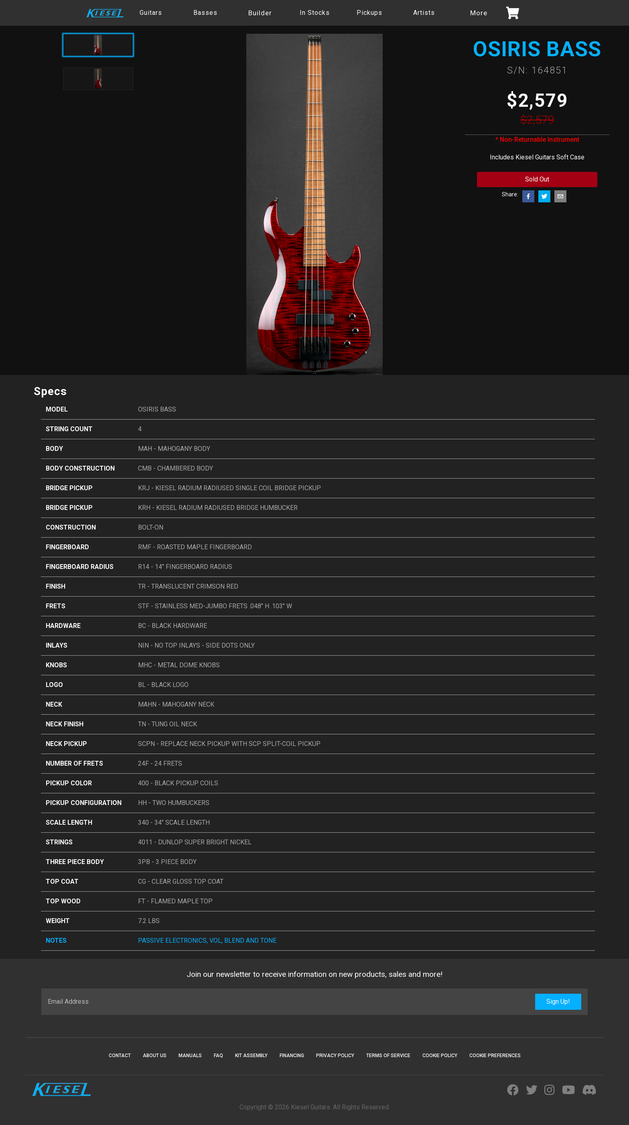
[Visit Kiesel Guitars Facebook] (513, 1090)
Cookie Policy (439, 1055)
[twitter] (544, 196)
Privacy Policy (335, 1055)
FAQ (218, 1055)
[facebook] (528, 196)
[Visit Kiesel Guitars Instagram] (549, 1090)
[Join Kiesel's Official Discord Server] (589, 1090)
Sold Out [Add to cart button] (537, 179)
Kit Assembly (251, 1055)
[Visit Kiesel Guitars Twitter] (532, 1090)
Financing (292, 1055)
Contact (120, 1055)
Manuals (190, 1055)
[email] (560, 196)
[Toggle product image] (98, 78)
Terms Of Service (388, 1055)
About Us (154, 1055)
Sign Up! (558, 1001)
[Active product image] (98, 45)
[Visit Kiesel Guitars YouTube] (568, 1090)
